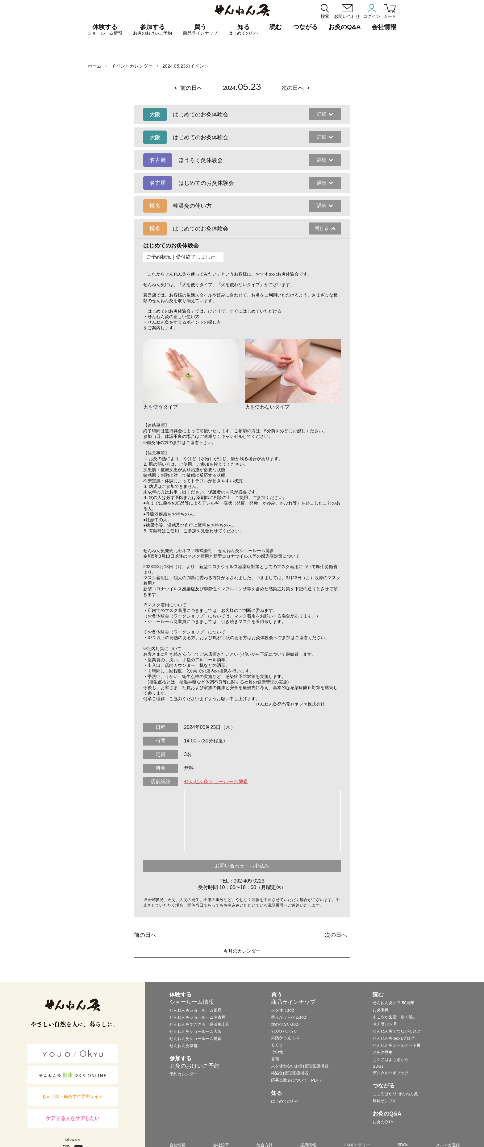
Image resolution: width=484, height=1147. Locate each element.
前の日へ (191, 88)
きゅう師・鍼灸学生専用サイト (72, 1096)
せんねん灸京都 (183, 1045)
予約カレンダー (183, 1074)
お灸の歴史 (383, 1052)
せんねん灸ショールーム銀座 (195, 1010)
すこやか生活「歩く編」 (395, 1017)
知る (243, 29)
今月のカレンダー (242, 951)
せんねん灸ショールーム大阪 (195, 1031)
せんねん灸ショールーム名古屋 (197, 1017)
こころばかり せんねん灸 (395, 1093)
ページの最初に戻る (470, 1133)
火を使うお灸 (283, 1010)
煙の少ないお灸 (285, 1024)
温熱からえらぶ (285, 1037)
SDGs (378, 1066)
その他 (277, 1051)
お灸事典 (381, 1010)
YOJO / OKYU (284, 1031)
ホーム (95, 66)
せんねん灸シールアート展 (397, 1045)
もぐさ (277, 1044)
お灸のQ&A (344, 26)
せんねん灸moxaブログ (394, 1038)
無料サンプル (385, 1101)
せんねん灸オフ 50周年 (393, 1002)
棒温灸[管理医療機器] (290, 1073)
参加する (152, 29)
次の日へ (293, 88)
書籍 (275, 1059)
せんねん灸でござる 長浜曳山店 (199, 1024)
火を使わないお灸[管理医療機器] (300, 1066)
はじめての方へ (285, 1101)
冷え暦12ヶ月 (385, 1024)
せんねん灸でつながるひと (397, 1031)
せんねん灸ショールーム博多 (216, 781)
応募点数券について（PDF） (297, 1080)
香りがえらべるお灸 (289, 1017)
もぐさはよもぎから (391, 1059)
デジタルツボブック (391, 1072)
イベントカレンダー (132, 66)
